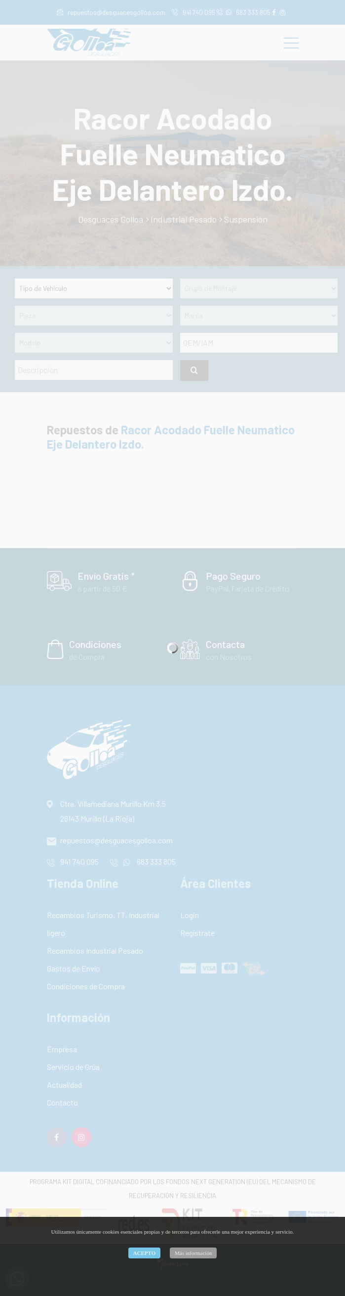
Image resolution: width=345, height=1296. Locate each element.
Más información (193, 1253)
